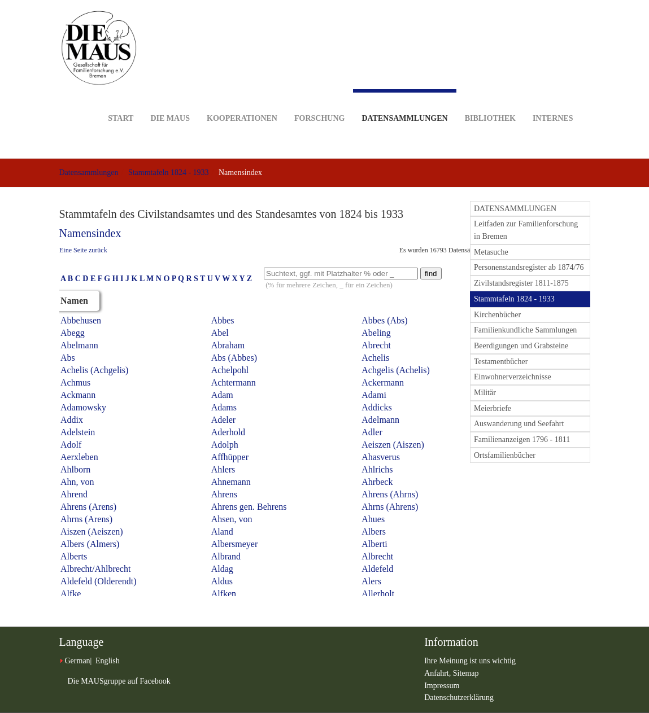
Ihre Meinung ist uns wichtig (470, 661)
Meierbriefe (492, 408)
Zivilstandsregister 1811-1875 (521, 283)
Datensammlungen (404, 106)
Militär (485, 392)
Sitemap (466, 673)
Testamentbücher (501, 361)
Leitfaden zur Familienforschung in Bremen (526, 230)
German (77, 661)
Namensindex (90, 233)
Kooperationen (242, 101)
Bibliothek (490, 101)
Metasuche (491, 252)
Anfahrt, (438, 673)
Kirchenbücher (497, 314)
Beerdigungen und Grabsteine (521, 346)
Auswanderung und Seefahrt (519, 423)
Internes (553, 101)
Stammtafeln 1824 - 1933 (168, 172)
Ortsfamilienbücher (504, 455)
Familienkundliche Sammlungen (525, 330)
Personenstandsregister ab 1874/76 (528, 267)
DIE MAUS (170, 101)
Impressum (441, 685)
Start (120, 101)
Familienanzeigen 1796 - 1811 (522, 439)
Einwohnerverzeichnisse (512, 377)
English (107, 661)
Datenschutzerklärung (459, 697)
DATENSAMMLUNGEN (515, 208)
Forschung (319, 101)
